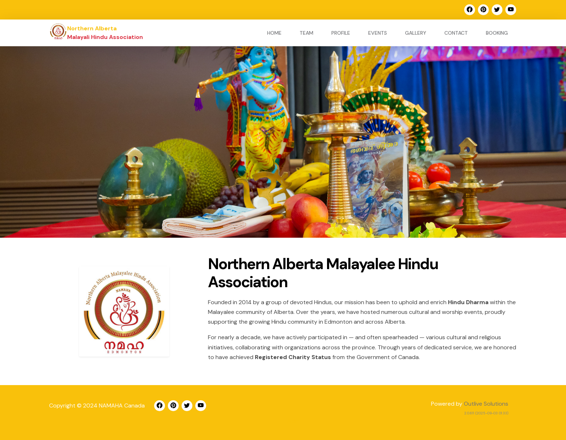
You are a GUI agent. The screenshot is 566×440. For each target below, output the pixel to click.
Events (377, 33)
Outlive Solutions (486, 403)
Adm (293, 421)
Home (274, 33)
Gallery (415, 33)
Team (306, 33)
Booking (497, 33)
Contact (456, 33)
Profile (340, 33)
